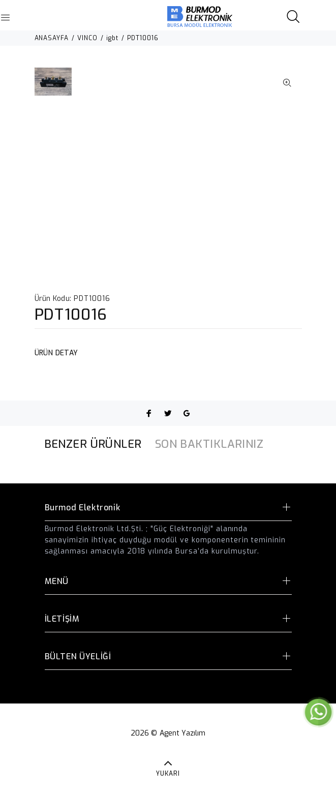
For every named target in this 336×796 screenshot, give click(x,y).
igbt (112, 38)
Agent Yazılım (183, 733)
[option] (53, 87)
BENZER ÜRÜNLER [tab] (93, 444)
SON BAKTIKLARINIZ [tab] (209, 444)
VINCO (87, 38)
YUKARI (168, 774)
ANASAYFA (52, 38)
